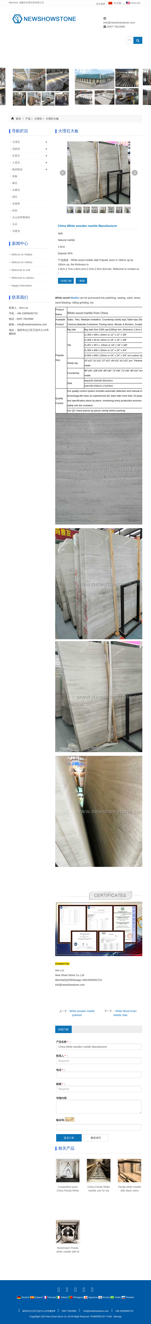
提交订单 (69, 1137)
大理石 (38, 118)
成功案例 (83, 51)
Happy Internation (21, 285)
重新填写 (96, 1137)
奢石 (14, 183)
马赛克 (16, 230)
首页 (18, 118)
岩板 (14, 176)
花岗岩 (16, 148)
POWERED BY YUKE (101, 1316)
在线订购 (129, 51)
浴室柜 (16, 203)
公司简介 (43, 51)
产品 (63, 51)
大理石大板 (52, 118)
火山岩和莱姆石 (21, 217)
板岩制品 (17, 169)
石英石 (16, 155)
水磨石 (16, 189)
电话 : (60, 1069)
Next (135, 173)
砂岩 (14, 210)
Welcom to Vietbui (21, 254)
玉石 (14, 224)
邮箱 (81, 280)
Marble (74, 297)
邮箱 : (60, 1083)
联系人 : (62, 1055)
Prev (63, 173)
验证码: (60, 1120)
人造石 (16, 162)
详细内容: (61, 1098)
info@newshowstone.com (119, 22)
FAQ (17, 60)
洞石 (14, 196)
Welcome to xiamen (22, 277)
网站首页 (20, 51)
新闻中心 (106, 51)
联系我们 (37, 60)
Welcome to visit (20, 270)
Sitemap (117, 1316)
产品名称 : (63, 1041)
